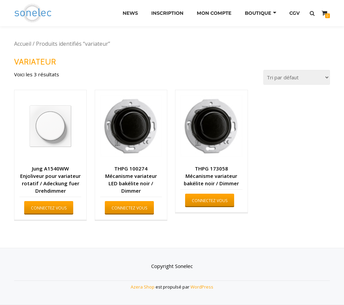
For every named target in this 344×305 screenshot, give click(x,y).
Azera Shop (143, 287)
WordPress (201, 287)
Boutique (258, 13)
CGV (294, 13)
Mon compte (214, 13)
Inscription (167, 13)
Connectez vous (49, 208)
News (130, 13)
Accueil (22, 43)
